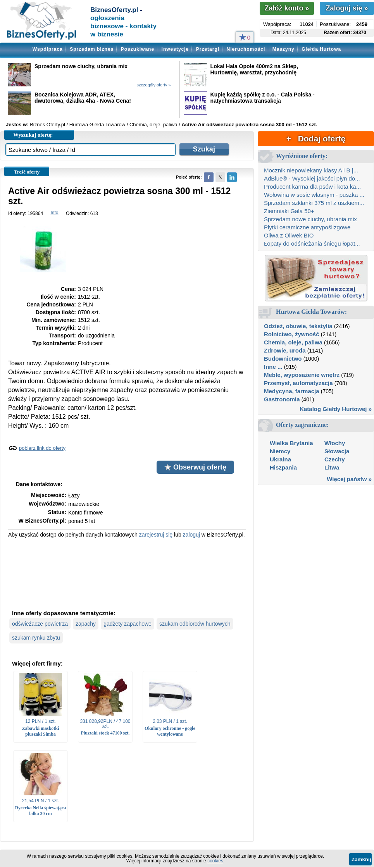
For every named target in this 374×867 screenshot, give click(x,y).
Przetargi (207, 49)
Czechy (334, 459)
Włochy (334, 443)
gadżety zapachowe (127, 624)
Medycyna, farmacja (291, 391)
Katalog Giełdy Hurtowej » (336, 409)
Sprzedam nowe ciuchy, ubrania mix (81, 66)
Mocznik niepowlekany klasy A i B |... (311, 170)
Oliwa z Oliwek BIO (289, 235)
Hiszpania (283, 467)
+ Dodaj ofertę (315, 138)
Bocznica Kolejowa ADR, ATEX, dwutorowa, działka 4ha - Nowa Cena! (82, 97)
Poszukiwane (137, 49)
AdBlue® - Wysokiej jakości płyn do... (312, 178)
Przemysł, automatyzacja (298, 383)
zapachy (86, 624)
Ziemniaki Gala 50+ (289, 211)
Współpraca (48, 49)
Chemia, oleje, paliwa (293, 342)
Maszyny (283, 49)
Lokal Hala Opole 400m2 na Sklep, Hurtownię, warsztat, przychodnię (254, 69)
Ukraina (280, 459)
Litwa (331, 467)
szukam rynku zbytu (36, 638)
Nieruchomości (246, 49)
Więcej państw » (349, 479)
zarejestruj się (155, 535)
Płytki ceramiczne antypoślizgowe (307, 227)
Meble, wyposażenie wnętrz (302, 375)
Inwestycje (175, 49)
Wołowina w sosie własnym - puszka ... (314, 194)
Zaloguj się (347, 8)
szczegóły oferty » (154, 85)
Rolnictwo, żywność (291, 334)
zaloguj (191, 535)
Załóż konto (286, 8)
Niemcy (280, 451)
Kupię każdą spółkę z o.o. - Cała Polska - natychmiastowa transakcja (262, 97)
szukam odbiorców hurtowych (195, 624)
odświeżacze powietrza (40, 624)
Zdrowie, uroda (285, 350)
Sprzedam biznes (92, 49)
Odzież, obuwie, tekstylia (298, 326)
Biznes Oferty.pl (47, 124)
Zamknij (361, 859)
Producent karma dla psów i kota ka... (312, 186)
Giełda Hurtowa (321, 49)
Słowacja (336, 451)
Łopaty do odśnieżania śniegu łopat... (312, 243)
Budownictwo (283, 358)
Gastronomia (282, 399)
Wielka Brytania (291, 443)
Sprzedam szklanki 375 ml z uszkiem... (314, 203)
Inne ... (273, 366)
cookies (215, 861)
